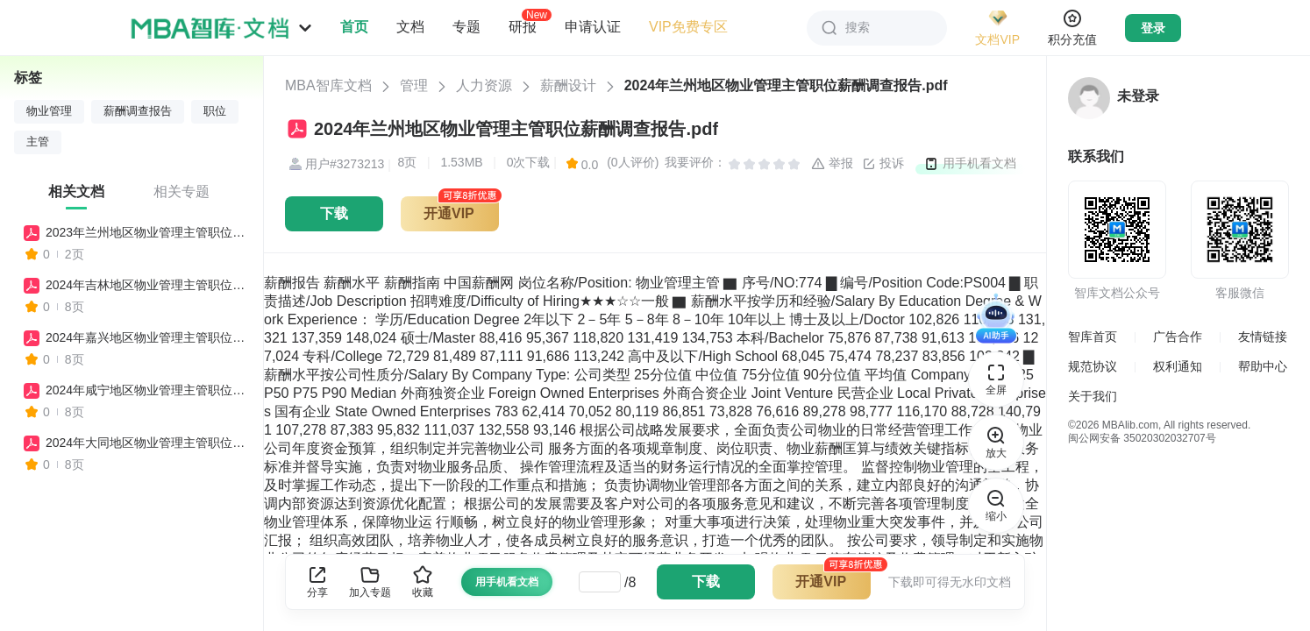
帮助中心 (1262, 366)
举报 (832, 164)
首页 (354, 26)
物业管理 (49, 111)
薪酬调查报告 (137, 111)
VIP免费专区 (688, 26)
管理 (414, 85)
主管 (37, 142)
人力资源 (484, 85)
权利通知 (1177, 366)
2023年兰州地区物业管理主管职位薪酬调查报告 (146, 232)
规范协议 (1092, 366)
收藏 (422, 581)
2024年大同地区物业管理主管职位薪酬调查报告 (146, 443)
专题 (466, 26)
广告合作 (1177, 337)
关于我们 (1092, 396)
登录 (1153, 28)
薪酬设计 (568, 85)
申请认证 (593, 26)
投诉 (883, 164)
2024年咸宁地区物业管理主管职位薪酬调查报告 (146, 390)
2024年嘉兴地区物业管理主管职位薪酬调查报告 (146, 337)
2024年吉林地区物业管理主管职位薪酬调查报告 (146, 285)
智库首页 (1092, 337)
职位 (214, 111)
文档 (410, 26)
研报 (523, 26)
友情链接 (1262, 337)
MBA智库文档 (328, 85)
